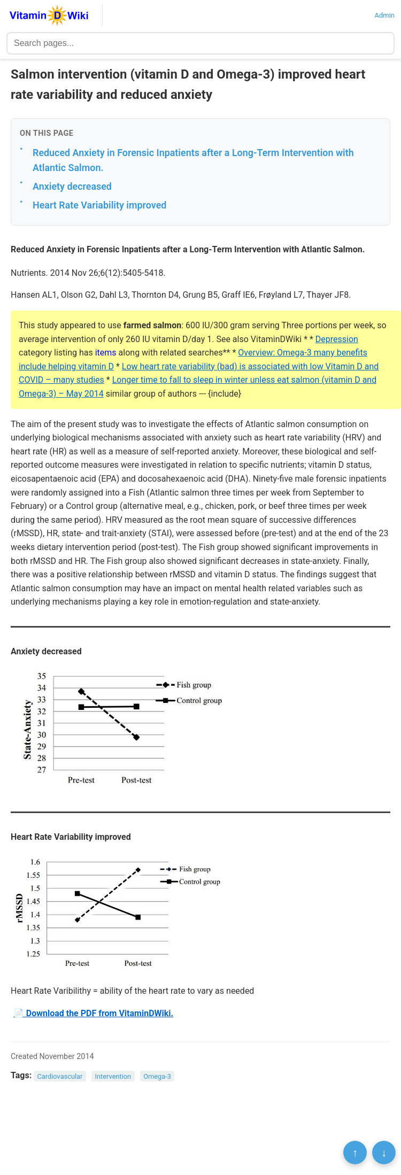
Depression (336, 339)
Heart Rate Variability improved (99, 205)
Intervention (113, 1076)
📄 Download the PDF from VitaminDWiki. (93, 1013)
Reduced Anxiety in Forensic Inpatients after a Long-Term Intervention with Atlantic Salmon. (193, 160)
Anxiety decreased (72, 186)
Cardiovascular (60, 1076)
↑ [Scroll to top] (355, 1152)
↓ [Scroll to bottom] (384, 1152)
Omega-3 (157, 1076)
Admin (384, 15)
